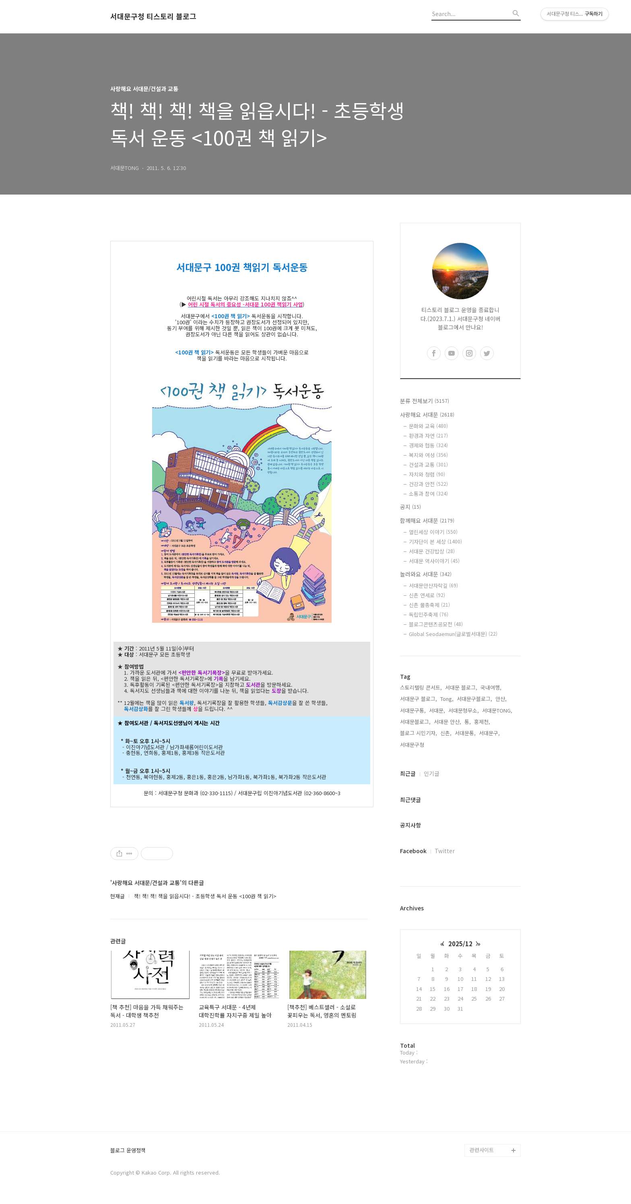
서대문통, (465, 733)
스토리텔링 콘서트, (421, 687)
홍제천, (482, 721)
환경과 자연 (428, 435)
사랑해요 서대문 (427, 414)
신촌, (446, 733)
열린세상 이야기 (433, 532)
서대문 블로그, (461, 687)
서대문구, (489, 733)
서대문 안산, (447, 721)
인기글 (431, 773)
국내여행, (490, 687)
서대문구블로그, (474, 699)
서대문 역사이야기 (434, 561)
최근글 (408, 773)
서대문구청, (413, 744)
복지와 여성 (428, 455)
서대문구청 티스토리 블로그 (153, 16)
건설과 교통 (428, 464)
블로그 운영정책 (128, 1151)
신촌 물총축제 (429, 605)
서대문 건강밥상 (432, 551)
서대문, (437, 710)
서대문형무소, (463, 710)
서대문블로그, (415, 721)
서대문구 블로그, (418, 699)
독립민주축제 (428, 614)
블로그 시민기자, (418, 733)
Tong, (447, 699)
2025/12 (460, 943)
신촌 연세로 (427, 595)
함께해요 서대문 (427, 520)
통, (467, 721)
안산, (501, 699)
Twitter (445, 851)
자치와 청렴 (427, 474)
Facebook (413, 851)
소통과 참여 (428, 493)
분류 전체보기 (424, 401)
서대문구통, (413, 710)
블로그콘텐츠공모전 (436, 624)
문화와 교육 (428, 426)
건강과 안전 (428, 484)
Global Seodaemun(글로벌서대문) (453, 634)
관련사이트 (482, 1150)
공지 (410, 507)
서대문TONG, (497, 710)
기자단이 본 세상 (435, 541)
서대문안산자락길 (433, 585)
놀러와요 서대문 (426, 574)
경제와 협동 (428, 445)
